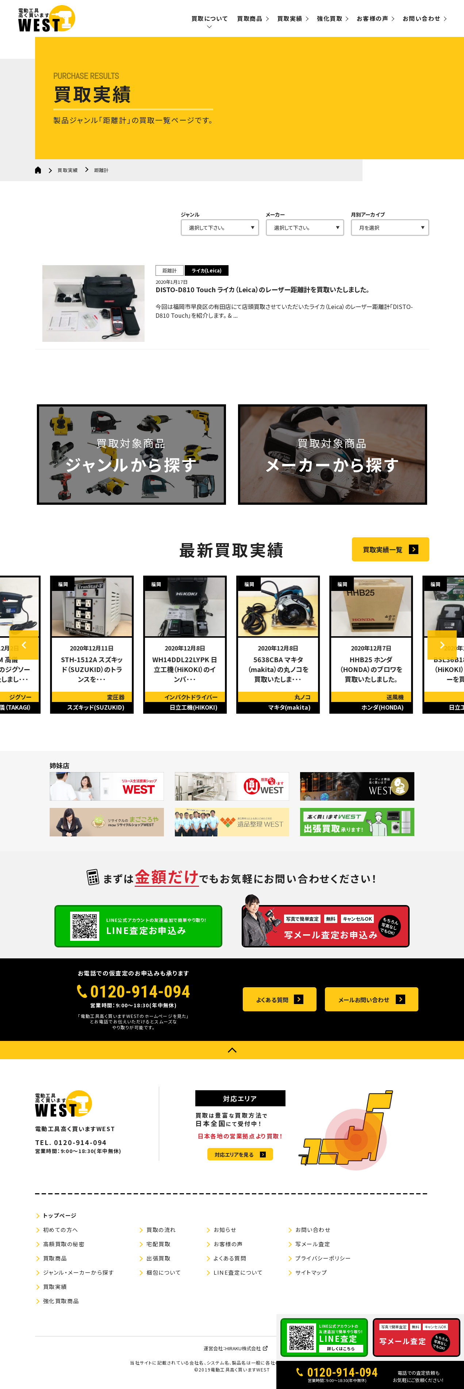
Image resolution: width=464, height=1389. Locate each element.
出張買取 (158, 1258)
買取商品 (249, 18)
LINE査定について (238, 1272)
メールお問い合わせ (363, 999)
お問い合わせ (422, 18)
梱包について (163, 1272)
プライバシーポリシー (323, 1258)
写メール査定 (312, 1244)
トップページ (60, 1215)
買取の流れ (161, 1229)
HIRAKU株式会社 (243, 1348)
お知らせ (225, 1229)
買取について (209, 18)
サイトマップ (311, 1272)
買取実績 (290, 18)
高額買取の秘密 (64, 1244)
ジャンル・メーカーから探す (78, 1272)
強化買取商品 (61, 1301)
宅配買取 (158, 1244)
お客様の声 (372, 18)
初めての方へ (60, 1229)
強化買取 (329, 18)
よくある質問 (272, 999)
